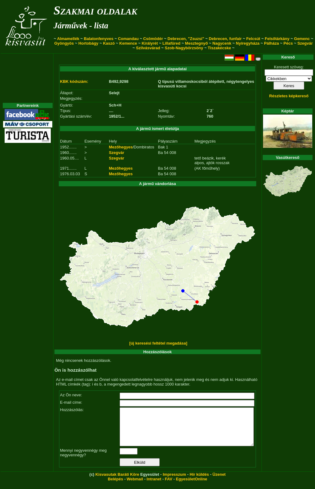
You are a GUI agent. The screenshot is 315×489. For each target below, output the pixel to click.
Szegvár (305, 43)
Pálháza (271, 43)
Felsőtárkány (277, 38)
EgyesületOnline (191, 486)
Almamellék (68, 38)
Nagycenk (222, 43)
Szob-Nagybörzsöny (184, 48)
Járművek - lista (81, 25)
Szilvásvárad (148, 48)
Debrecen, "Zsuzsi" (186, 38)
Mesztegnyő (196, 43)
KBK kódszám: (74, 81)
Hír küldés (199, 481)
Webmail (135, 486)
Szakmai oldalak (95, 10)
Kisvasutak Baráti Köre (117, 481)
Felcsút (253, 38)
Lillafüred (171, 43)
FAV (168, 486)
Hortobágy (88, 43)
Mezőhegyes (121, 147)
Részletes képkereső (289, 96)
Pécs (288, 43)
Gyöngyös (64, 43)
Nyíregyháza (248, 43)
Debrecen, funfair (225, 38)
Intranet (154, 486)
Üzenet (219, 481)
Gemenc (302, 38)
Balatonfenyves (99, 38)
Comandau (128, 38)
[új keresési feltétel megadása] (158, 343)
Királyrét (150, 43)
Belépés (115, 486)
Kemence (128, 43)
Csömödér (153, 38)
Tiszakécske (219, 48)
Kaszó (109, 43)
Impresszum (174, 481)
